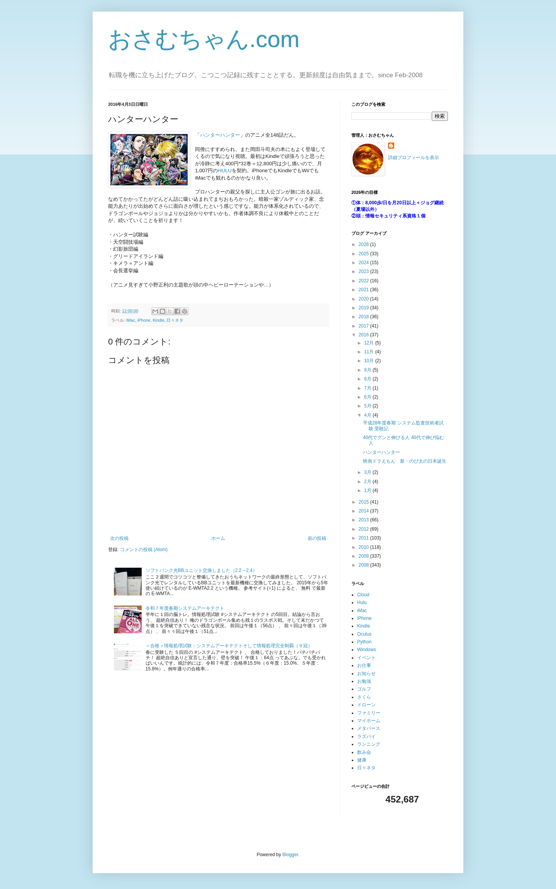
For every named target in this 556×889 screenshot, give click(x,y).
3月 (368, 472)
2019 (364, 307)
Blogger (290, 854)
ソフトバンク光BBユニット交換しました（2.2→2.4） (201, 570)
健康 (361, 760)
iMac (130, 320)
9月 (368, 370)
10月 (369, 360)
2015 (364, 502)
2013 (364, 520)
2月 (368, 481)
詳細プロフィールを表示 (413, 157)
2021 (364, 289)
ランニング (368, 744)
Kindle (158, 320)
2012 (364, 529)
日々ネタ (174, 320)
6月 (368, 397)
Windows (366, 649)
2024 (364, 262)
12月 (369, 343)
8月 (368, 379)
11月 (369, 352)
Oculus (364, 634)
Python (364, 642)
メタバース (368, 728)
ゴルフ (364, 689)
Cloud (363, 594)
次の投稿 (119, 538)
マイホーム (368, 720)
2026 (364, 244)
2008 (364, 565)
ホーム (218, 538)
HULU (225, 170)
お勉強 (364, 681)
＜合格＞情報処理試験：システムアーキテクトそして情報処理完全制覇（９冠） (229, 645)
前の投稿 (317, 538)
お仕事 (364, 665)
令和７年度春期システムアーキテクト (185, 608)
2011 (364, 538)
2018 (364, 316)
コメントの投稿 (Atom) (144, 549)
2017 (364, 326)
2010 (364, 547)
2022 (364, 280)
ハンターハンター (220, 135)
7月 (368, 388)
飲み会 (364, 752)
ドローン (366, 704)
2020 (364, 299)
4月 (368, 415)
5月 (368, 406)
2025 (364, 253)
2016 (364, 335)
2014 (364, 511)
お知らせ (366, 673)
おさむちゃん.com (204, 39)
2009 (364, 556)
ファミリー (368, 713)
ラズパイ (366, 736)
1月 (368, 490)
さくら (364, 697)
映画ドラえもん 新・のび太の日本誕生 (404, 461)
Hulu (362, 602)
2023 (364, 271)
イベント (366, 657)
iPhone (144, 320)
